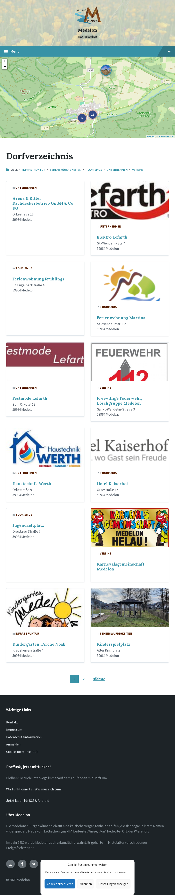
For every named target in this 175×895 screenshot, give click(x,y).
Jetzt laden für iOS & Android (27, 800)
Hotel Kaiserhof (112, 483)
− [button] (5, 66)
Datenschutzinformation (24, 737)
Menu (87, 51)
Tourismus (94, 170)
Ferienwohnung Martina (121, 317)
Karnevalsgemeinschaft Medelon (120, 566)
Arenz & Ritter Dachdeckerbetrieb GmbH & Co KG (42, 203)
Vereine (137, 170)
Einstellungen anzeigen (113, 884)
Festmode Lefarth (29, 398)
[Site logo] (87, 23)
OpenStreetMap (166, 136)
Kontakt (12, 722)
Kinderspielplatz (113, 644)
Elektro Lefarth (112, 237)
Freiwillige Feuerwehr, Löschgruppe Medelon (119, 401)
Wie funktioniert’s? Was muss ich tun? (33, 789)
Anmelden (13, 744)
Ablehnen (86, 884)
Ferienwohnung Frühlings (38, 279)
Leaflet (150, 136)
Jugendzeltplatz (28, 525)
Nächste (99, 679)
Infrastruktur (33, 170)
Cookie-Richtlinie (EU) (22, 752)
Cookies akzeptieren (60, 884)
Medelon (87, 30)
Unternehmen (117, 170)
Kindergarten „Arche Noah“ (39, 644)
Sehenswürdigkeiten (65, 170)
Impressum (14, 730)
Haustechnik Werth (31, 483)
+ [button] (5, 61)
